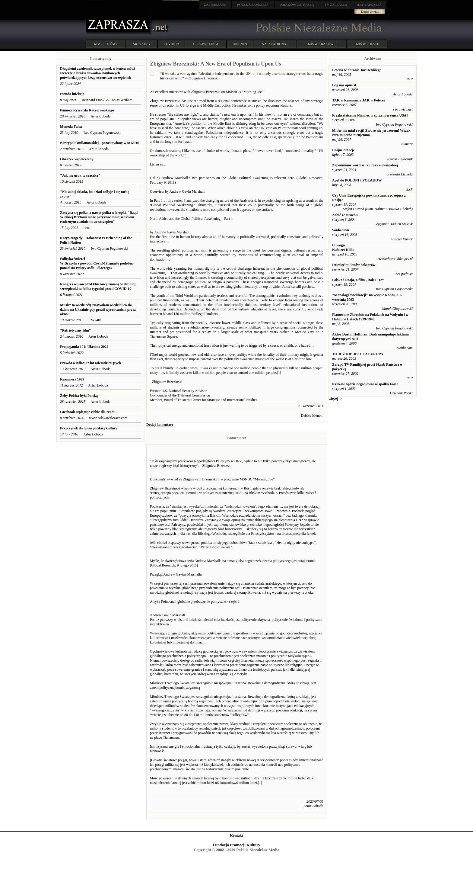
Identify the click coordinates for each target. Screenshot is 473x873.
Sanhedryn (340, 230)
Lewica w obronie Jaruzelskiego (356, 70)
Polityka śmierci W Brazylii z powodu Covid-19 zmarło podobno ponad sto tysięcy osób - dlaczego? (97, 263)
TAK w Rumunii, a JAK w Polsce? (359, 100)
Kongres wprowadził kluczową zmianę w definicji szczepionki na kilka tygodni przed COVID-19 (98, 286)
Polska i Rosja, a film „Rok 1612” (358, 280)
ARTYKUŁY (142, 44)
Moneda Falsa (71, 126)
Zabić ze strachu (345, 215)
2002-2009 (240, 44)
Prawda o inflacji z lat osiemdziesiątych (90, 363)
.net (215, 4)
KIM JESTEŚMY (106, 44)
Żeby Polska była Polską (79, 395)
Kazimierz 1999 (72, 379)
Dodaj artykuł (370, 11)
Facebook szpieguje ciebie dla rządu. (88, 412)
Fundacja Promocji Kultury (236, 845)
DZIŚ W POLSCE (366, 44)
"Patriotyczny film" (75, 330)
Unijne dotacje (343, 150)
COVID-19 (171, 44)
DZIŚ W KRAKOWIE (321, 44)
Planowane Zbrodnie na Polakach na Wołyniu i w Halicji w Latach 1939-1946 (370, 317)
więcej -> (335, 398)
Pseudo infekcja (72, 94)
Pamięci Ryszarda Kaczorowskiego (87, 110)
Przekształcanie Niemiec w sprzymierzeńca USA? (370, 115)
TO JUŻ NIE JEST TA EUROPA (357, 354)
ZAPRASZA (253, 4)
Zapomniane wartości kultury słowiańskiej (365, 165)
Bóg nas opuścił (344, 85)
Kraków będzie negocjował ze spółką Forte (365, 384)
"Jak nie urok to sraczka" (80, 175)
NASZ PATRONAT (275, 44)
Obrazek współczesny (76, 159)
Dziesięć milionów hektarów (353, 265)
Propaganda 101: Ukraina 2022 (84, 347)
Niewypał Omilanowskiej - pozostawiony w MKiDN (100, 143)
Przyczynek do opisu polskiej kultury (88, 428)
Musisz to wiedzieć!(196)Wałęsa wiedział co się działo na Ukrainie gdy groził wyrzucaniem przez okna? (98, 309)
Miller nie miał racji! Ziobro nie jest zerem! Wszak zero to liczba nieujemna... (371, 132)
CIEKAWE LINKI (205, 44)
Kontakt (236, 835)
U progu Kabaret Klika (343, 247)
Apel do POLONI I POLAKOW (357, 180)
